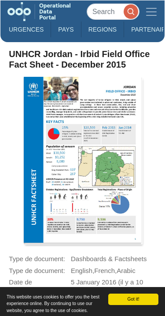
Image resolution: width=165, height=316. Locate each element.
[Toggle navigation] (151, 12)
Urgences (26, 29)
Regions (102, 29)
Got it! (133, 299)
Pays (65, 29)
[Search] (113, 12)
